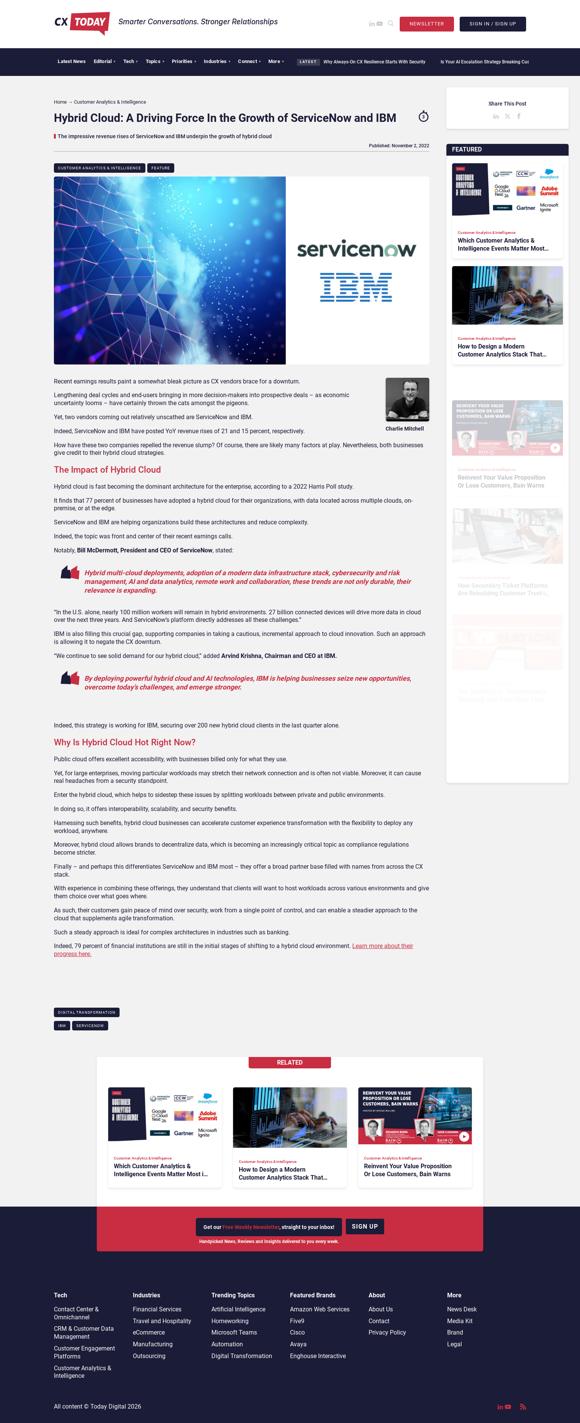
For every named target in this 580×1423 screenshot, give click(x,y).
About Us (381, 1309)
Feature (160, 168)
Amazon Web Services (320, 1309)
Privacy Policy (387, 1332)
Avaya (298, 1344)
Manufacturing (153, 1344)
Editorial (105, 61)
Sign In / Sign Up (493, 24)
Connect (249, 61)
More (276, 61)
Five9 (297, 1321)
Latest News (72, 61)
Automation (227, 1344)
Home (60, 102)
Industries (217, 61)
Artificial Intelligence (238, 1309)
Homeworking (230, 1321)
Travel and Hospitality (162, 1321)
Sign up (365, 1226)
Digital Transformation (86, 1012)
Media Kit (460, 1321)
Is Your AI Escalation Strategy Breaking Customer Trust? (492, 62)
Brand (455, 1332)
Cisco (297, 1332)
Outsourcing (149, 1356)
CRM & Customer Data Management (84, 1332)
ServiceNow (90, 1026)
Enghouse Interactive (318, 1356)
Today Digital (108, 1406)
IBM (62, 1026)
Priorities (184, 61)
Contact (379, 1321)
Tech (130, 61)
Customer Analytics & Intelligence (99, 168)
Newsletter (427, 24)
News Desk (462, 1309)
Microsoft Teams (234, 1332)
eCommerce (149, 1332)
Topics (155, 61)
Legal (454, 1344)
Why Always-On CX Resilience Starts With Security (369, 62)
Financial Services (157, 1309)
